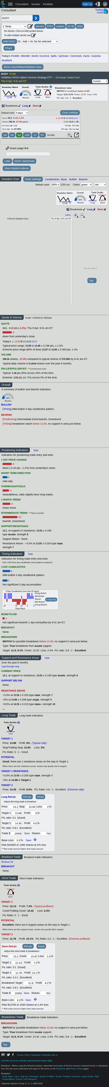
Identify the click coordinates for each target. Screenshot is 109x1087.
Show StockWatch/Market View (23, 67)
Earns (86, 56)
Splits (54, 56)
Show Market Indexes (16, 168)
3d (12, 135)
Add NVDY (9, 41)
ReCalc (27, 797)
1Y (35, 135)
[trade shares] (46, 833)
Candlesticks (52, 179)
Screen (35, 4)
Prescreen (76, 1076)
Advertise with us (50, 1055)
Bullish (73, 179)
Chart (9, 48)
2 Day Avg (51, 599)
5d (19, 135)
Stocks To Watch (47, 1076)
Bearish (83, 179)
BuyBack (7, 60)
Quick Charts (88, 1076)
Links (7, 161)
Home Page (7, 1076)
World (34, 56)
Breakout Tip (7, 861)
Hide (35, 450)
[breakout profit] (45, 983)
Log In (16, 1076)
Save (27, 833)
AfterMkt (25, 56)
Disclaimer (36, 1055)
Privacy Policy (23, 1055)
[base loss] (17, 840)
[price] (13, 807)
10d (27, 135)
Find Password (30, 1079)
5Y (42, 135)
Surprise (96, 56)
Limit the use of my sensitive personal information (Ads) (26, 1060)
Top (92, 281)
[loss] (46, 807)
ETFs (50, 26)
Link (15, 125)
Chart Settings (70, 112)
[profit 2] (34, 823)
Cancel (19, 1079)
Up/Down (63, 56)
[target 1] (17, 963)
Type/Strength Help (10, 666)
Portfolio (48, 4)
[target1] (16, 813)
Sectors (40, 26)
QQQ (80, 26)
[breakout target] (28, 983)
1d (5, 135)
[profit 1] (34, 813)
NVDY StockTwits (24, 161)
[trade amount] (16, 833)
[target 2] (16, 823)
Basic (64, 179)
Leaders (60, 26)
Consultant (22, 4)
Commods (76, 56)
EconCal (44, 56)
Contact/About (8, 1079)
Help (97, 1076)
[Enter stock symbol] (17, 18)
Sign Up (87, 4)
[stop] (30, 807)
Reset (40, 797)
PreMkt (15, 56)
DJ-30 (71, 26)
